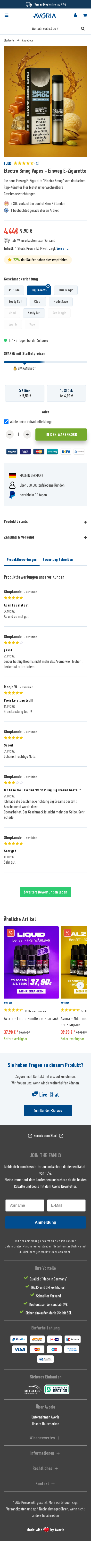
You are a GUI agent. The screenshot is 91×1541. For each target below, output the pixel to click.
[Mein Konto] (75, 15)
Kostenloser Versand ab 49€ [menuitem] (48, 1304)
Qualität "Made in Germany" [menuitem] (48, 1279)
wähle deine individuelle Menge (31, 421)
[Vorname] (24, 1205)
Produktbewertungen (22, 559)
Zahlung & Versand (19, 537)
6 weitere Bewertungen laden (45, 892)
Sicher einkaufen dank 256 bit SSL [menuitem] (48, 1313)
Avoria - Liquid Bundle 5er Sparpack (31, 1018)
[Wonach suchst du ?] (45, 28)
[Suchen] (83, 28)
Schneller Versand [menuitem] (48, 1296)
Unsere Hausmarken (45, 1423)
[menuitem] (10, 15)
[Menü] (6, 15)
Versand (62, 248)
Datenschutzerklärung (19, 1246)
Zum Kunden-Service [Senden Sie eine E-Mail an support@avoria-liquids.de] (47, 1110)
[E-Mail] (66, 1205)
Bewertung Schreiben (57, 559)
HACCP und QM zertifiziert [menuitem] (48, 1287)
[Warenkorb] (84, 15)
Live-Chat (45, 1094)
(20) (26, 163)
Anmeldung (45, 1222)
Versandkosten (16, 1509)
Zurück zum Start (46, 1135)
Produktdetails (16, 521)
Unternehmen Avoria (45, 1417)
